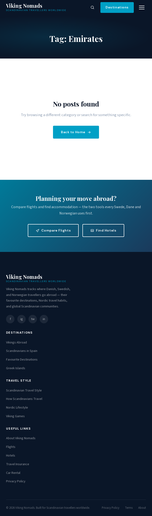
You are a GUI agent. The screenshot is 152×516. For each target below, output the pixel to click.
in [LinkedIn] (44, 319)
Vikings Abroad (16, 342)
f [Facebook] (10, 319)
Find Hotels (103, 230)
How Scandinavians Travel (24, 399)
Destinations (117, 7)
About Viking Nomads (20, 438)
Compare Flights (53, 230)
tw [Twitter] (33, 319)
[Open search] (92, 7)
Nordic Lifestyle (17, 407)
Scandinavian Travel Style (24, 390)
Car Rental (13, 473)
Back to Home (76, 132)
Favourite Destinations (22, 359)
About (142, 508)
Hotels (10, 455)
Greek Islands (15, 368)
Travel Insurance (17, 464)
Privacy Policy (15, 481)
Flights (10, 447)
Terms (129, 508)
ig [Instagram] (21, 319)
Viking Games (15, 416)
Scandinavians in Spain (21, 351)
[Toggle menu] (142, 7)
